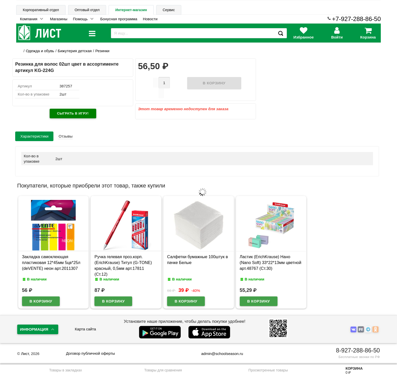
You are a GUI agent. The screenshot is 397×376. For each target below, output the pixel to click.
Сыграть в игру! (73, 113)
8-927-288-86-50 (358, 347)
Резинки (102, 51)
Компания (28, 19)
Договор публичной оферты (90, 350)
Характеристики (34, 132)
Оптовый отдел (87, 10)
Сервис (169, 10)
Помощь (80, 19)
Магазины (58, 19)
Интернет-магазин (131, 10)
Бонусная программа (118, 19)
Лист (25, 350)
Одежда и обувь (40, 51)
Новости (150, 19)
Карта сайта (85, 325)
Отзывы (65, 132)
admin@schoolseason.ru (219, 350)
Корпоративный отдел (41, 10)
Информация (34, 325)
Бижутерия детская (75, 51)
